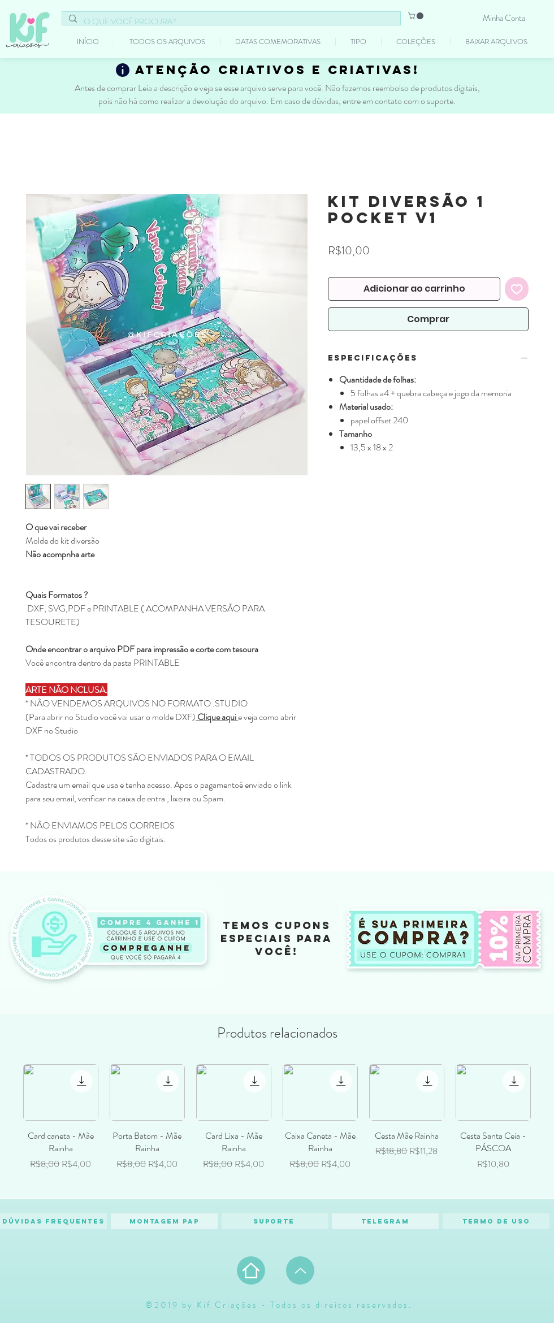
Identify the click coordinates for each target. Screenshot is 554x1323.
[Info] (122, 70)
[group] (277, 1126)
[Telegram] (385, 1221)
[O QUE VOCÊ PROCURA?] (230, 22)
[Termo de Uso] (496, 1221)
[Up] (300, 1270)
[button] (416, 15)
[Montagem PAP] (164, 1221)
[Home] (251, 1270)
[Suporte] (275, 1221)
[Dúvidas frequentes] (53, 1221)
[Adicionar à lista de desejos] (517, 289)
